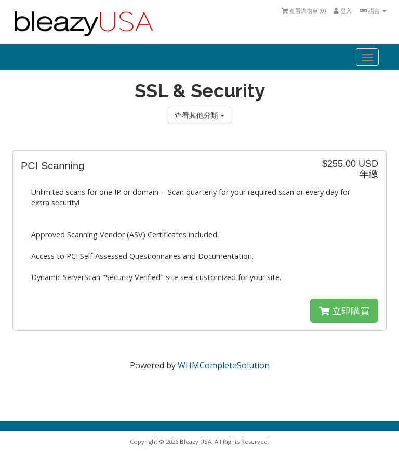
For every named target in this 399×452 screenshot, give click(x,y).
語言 (373, 11)
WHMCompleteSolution (224, 365)
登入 (343, 11)
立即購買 (344, 310)
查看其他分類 (199, 115)
